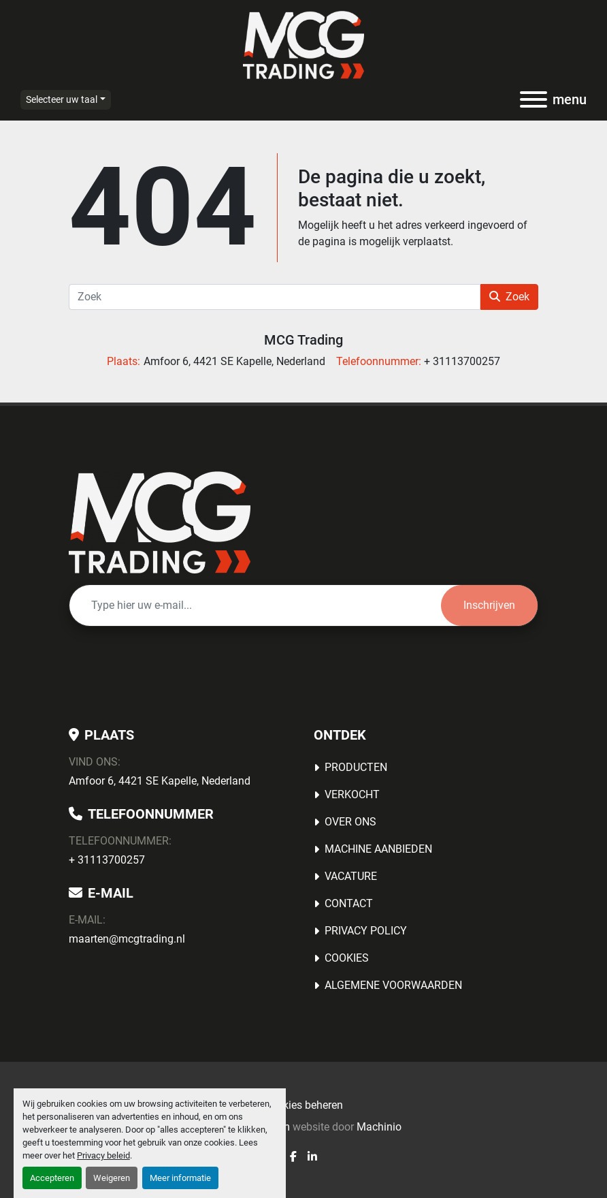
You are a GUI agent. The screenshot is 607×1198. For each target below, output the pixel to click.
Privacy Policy (366, 930)
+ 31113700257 (107, 859)
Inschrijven (489, 605)
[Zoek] (274, 297)
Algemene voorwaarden (393, 985)
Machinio (379, 1126)
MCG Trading (303, 340)
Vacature (351, 876)
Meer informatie (180, 1178)
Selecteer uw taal (61, 99)
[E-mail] (255, 605)
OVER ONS (350, 821)
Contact (349, 903)
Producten (356, 767)
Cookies (347, 957)
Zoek (509, 296)
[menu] (533, 99)
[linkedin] (312, 1156)
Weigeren (111, 1178)
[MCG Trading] (159, 521)
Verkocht (352, 794)
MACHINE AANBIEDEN (378, 848)
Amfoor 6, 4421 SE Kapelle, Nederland (159, 780)
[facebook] (293, 1156)
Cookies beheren (303, 1105)
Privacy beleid (103, 1155)
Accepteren (52, 1178)
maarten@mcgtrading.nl (127, 938)
